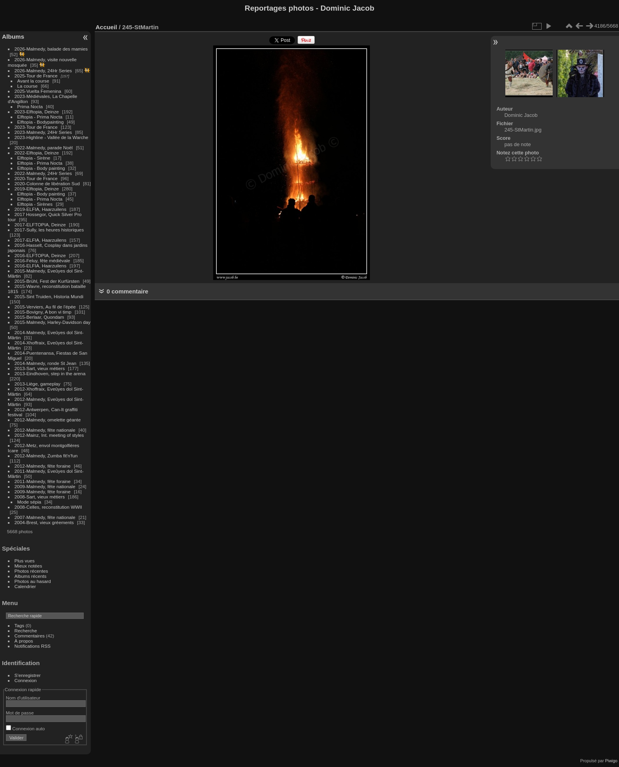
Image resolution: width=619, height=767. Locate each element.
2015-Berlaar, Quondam (39, 317)
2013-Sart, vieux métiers (40, 368)
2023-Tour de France (36, 127)
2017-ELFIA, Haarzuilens (41, 240)
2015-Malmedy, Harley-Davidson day (53, 322)
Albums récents (31, 576)
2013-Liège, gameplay (37, 383)
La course (27, 85)
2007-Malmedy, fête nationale (45, 517)
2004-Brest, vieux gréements (44, 522)
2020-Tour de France (36, 178)
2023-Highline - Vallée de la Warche (51, 137)
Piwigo (611, 760)
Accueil (106, 27)
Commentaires (30, 635)
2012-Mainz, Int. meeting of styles (49, 435)
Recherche (26, 630)
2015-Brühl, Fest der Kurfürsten (47, 281)
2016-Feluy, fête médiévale (42, 260)
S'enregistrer (28, 675)
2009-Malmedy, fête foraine (43, 491)
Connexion (26, 680)
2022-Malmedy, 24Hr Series (43, 173)
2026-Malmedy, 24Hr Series (43, 70)
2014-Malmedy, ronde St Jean (46, 363)
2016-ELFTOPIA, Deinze (40, 255)
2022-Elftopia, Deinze (37, 152)
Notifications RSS (33, 646)
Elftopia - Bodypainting (40, 121)
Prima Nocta (30, 106)
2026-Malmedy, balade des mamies (51, 48)
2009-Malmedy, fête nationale (45, 486)
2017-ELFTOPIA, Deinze (40, 224)
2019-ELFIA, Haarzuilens (40, 209)
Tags (19, 625)
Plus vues (25, 560)
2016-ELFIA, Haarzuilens (40, 265)
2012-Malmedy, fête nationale (45, 429)
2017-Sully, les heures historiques (49, 229)
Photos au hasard (33, 581)
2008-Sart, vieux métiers (40, 496)
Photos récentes (31, 570)
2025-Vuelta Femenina (38, 91)
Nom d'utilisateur (23, 697)
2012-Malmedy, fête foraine (43, 465)
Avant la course (33, 80)
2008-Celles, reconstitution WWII (48, 506)
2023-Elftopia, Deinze (37, 111)
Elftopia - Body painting (41, 168)
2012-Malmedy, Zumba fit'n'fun (46, 455)
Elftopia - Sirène (34, 157)
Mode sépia (29, 501)
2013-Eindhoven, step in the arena (50, 373)
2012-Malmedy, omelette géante (48, 419)
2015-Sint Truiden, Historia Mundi (49, 296)
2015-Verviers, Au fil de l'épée (45, 306)
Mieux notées (28, 565)
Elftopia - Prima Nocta (39, 116)
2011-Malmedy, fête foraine (43, 481)
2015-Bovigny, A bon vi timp (43, 311)
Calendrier (25, 586)
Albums (13, 36)
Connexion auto (25, 728)
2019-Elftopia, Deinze (37, 188)
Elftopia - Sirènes (35, 204)
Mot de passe (20, 712)
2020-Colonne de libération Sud (47, 183)
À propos (24, 640)
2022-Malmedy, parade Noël (44, 147)
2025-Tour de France (36, 75)
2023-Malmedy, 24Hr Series (43, 132)
